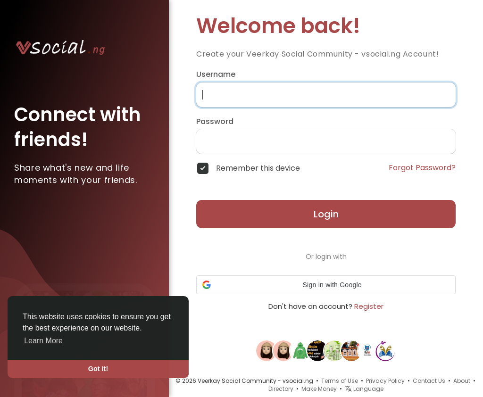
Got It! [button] (98, 368)
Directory (280, 389)
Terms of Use (339, 381)
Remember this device (258, 168)
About (461, 381)
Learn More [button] (43, 341)
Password (214, 121)
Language (364, 389)
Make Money (319, 389)
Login (326, 214)
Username (215, 74)
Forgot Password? (422, 168)
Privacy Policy (385, 381)
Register (368, 306)
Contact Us (429, 381)
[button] (326, 284)
